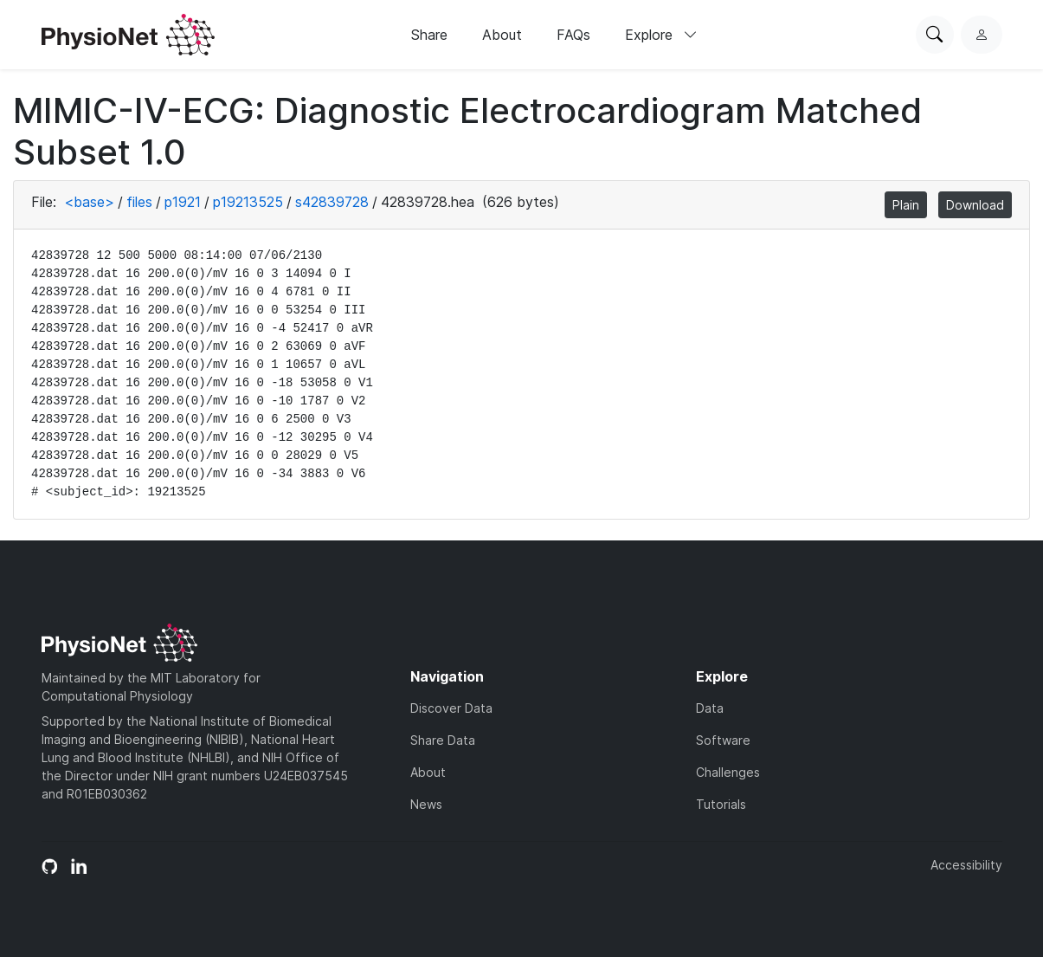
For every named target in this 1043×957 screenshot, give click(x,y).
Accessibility (966, 864)
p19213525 (248, 201)
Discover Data (451, 708)
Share (429, 34)
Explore (661, 34)
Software (723, 740)
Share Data (442, 740)
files (139, 201)
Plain (905, 204)
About (502, 34)
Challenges (728, 772)
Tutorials (721, 804)
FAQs (573, 34)
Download (975, 204)
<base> (89, 201)
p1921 (182, 201)
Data (710, 708)
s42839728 (332, 201)
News (426, 804)
